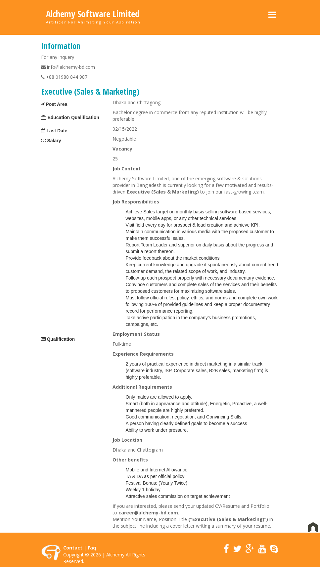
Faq (92, 548)
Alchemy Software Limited (92, 14)
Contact (72, 548)
